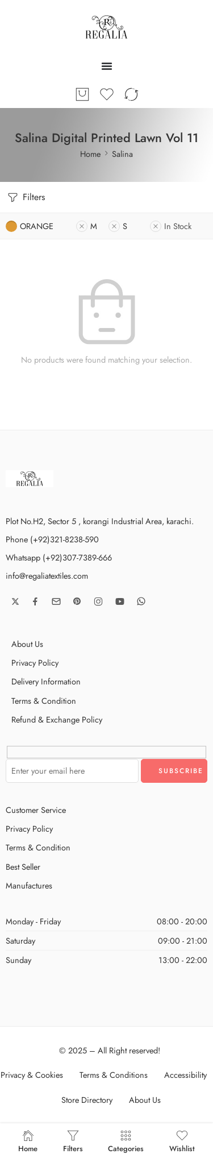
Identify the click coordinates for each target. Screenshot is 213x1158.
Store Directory (86, 1100)
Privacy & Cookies (32, 1075)
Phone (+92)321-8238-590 (52, 539)
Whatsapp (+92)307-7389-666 (59, 557)
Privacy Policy (35, 663)
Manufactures (29, 885)
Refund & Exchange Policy (56, 719)
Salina (122, 154)
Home (90, 154)
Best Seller (23, 867)
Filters (25, 197)
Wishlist (182, 1140)
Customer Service (36, 810)
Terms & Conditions (114, 1075)
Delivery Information (46, 681)
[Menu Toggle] (106, 66)
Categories (126, 1140)
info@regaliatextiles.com (47, 576)
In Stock (170, 226)
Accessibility (185, 1075)
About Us (27, 644)
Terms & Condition (43, 701)
